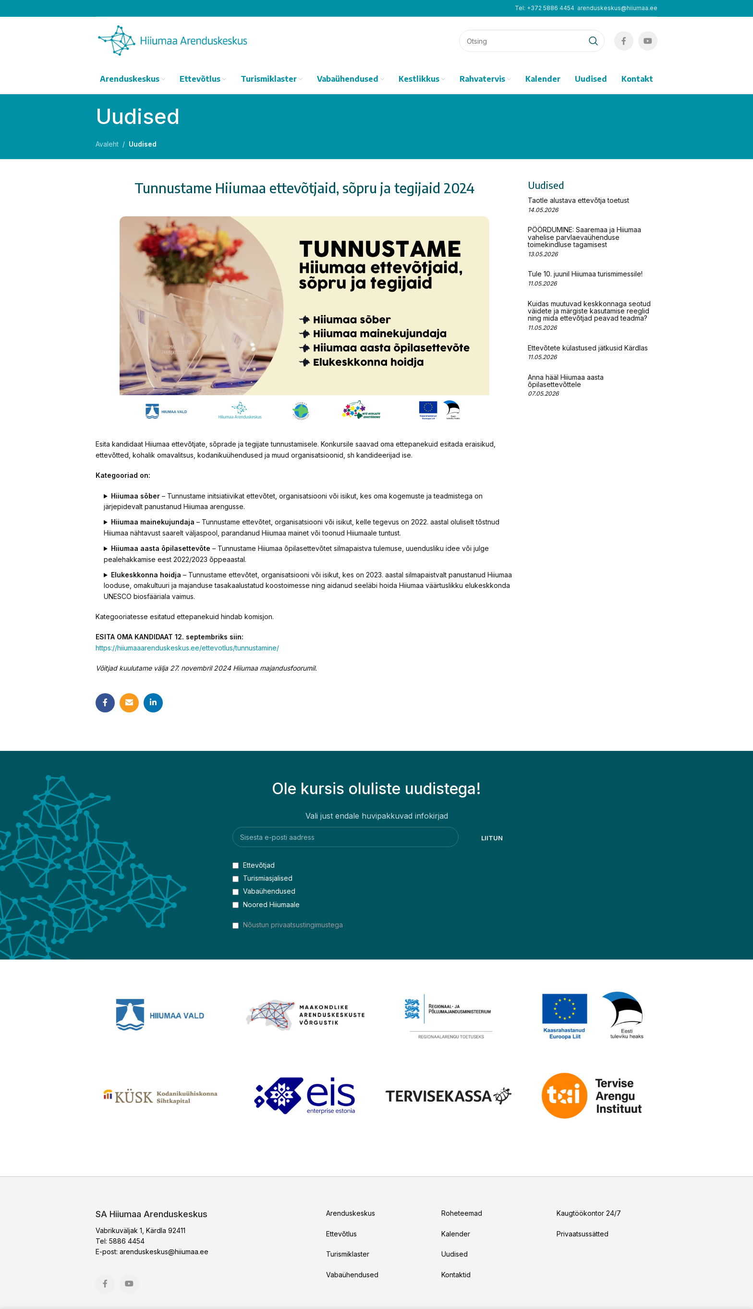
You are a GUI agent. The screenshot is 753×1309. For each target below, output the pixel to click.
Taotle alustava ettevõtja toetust (578, 200)
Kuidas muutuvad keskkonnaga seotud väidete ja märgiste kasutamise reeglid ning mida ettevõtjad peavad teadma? (589, 311)
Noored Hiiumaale (266, 904)
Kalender (455, 1234)
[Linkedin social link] (153, 702)
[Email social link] (129, 702)
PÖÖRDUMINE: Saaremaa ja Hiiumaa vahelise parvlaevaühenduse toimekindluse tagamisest (584, 237)
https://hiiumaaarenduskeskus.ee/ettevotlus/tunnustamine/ (187, 648)
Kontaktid (456, 1275)
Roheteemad (461, 1213)
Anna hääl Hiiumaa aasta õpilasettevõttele (566, 380)
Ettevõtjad (253, 865)
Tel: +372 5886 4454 (544, 8)
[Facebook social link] (623, 40)
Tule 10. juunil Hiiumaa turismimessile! (585, 274)
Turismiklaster (347, 1254)
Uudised (143, 144)
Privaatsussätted (582, 1234)
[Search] (532, 41)
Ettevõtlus (341, 1234)
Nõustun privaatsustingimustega (293, 925)
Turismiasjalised (262, 878)
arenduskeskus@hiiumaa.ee (617, 8)
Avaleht (107, 144)
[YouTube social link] (647, 40)
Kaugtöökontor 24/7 (589, 1213)
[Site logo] (172, 40)
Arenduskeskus (350, 1213)
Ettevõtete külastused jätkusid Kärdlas (588, 348)
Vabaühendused (263, 891)
